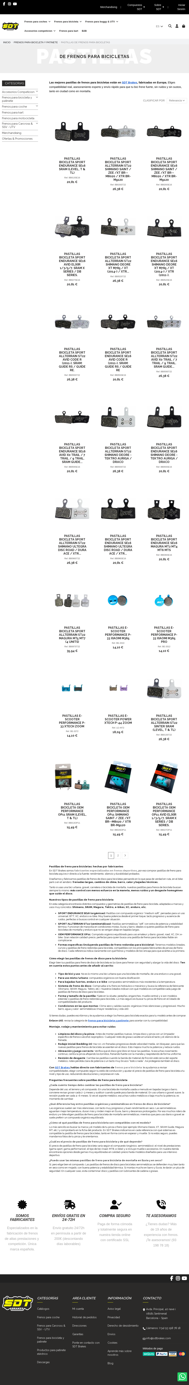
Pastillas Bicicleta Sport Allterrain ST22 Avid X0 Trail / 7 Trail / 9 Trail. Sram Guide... (164, 357)
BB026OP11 (120, 830)
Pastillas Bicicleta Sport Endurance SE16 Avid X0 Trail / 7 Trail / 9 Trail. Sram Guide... (72, 453)
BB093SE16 (166, 467)
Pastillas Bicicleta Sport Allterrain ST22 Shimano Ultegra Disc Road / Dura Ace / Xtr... (72, 544)
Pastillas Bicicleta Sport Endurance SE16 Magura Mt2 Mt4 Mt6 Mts (164, 543)
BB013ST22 (166, 735)
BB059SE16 (74, 467)
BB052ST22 (120, 276)
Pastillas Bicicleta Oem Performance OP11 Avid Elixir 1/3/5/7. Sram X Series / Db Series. (164, 814)
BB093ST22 (120, 467)
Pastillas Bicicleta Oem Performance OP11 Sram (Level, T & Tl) (72, 811)
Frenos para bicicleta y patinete (17, 99)
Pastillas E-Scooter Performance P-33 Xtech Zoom (72, 721)
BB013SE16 (74, 178)
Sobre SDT (159, 7)
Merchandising (108, 7)
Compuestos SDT (136, 7)
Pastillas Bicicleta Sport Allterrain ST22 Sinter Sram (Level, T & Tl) (164, 723)
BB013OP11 (74, 823)
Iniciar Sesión (181, 7)
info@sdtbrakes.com (158, 1338)
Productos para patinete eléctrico (51, 1352)
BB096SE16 (120, 558)
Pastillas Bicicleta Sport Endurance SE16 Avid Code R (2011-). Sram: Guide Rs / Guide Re (118, 359)
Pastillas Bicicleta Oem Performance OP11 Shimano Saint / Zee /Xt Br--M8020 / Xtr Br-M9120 (118, 814)
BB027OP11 (166, 830)
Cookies (112, 1342)
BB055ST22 (74, 375)
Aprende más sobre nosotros (120, 1353)
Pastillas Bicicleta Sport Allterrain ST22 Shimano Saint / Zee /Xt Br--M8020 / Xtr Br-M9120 (118, 169)
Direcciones (79, 1325)
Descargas (43, 1362)
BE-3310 (120, 643)
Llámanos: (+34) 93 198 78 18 (163, 1328)
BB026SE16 (166, 185)
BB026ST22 (120, 185)
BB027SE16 (74, 280)
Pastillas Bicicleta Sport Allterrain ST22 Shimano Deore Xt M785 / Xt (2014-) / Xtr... (118, 262)
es (159, 26)
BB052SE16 (166, 280)
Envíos (111, 1334)
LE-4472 (120, 728)
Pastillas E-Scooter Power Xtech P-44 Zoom (118, 719)
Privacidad (114, 1317)
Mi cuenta (78, 1308)
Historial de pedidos (84, 1317)
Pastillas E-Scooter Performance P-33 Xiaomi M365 (118, 633)
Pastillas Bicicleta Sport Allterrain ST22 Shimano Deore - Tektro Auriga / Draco (118, 453)
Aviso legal (114, 1308)
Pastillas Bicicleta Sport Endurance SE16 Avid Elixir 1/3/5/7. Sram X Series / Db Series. (72, 264)
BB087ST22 (74, 646)
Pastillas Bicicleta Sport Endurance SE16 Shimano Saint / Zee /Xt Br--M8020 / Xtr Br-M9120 (164, 169)
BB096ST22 (74, 558)
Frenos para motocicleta (18, 118)
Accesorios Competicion (18, 92)
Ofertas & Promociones (17, 138)
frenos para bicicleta (128, 1067)
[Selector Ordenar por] (177, 100)
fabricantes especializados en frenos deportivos (105, 870)
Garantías (77, 1334)
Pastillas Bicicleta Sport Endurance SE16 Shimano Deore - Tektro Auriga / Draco (164, 453)
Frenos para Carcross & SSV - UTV (17, 125)
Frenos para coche (14, 106)
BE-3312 (166, 646)
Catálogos (43, 1308)
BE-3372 (74, 731)
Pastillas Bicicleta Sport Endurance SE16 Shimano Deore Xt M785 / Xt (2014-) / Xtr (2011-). (164, 264)
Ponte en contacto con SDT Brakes (86, 1344)
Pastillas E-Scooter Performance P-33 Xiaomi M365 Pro (164, 635)
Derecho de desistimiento (123, 1325)
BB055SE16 (120, 375)
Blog (110, 1363)
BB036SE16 (166, 555)
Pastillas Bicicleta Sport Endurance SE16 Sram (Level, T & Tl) (72, 165)
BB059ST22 (166, 371)
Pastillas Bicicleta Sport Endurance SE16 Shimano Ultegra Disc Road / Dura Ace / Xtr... (118, 544)
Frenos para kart (12, 112)
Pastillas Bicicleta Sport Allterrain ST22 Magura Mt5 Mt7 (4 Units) (72, 635)
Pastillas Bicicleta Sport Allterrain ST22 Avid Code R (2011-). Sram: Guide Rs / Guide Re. (72, 359)
